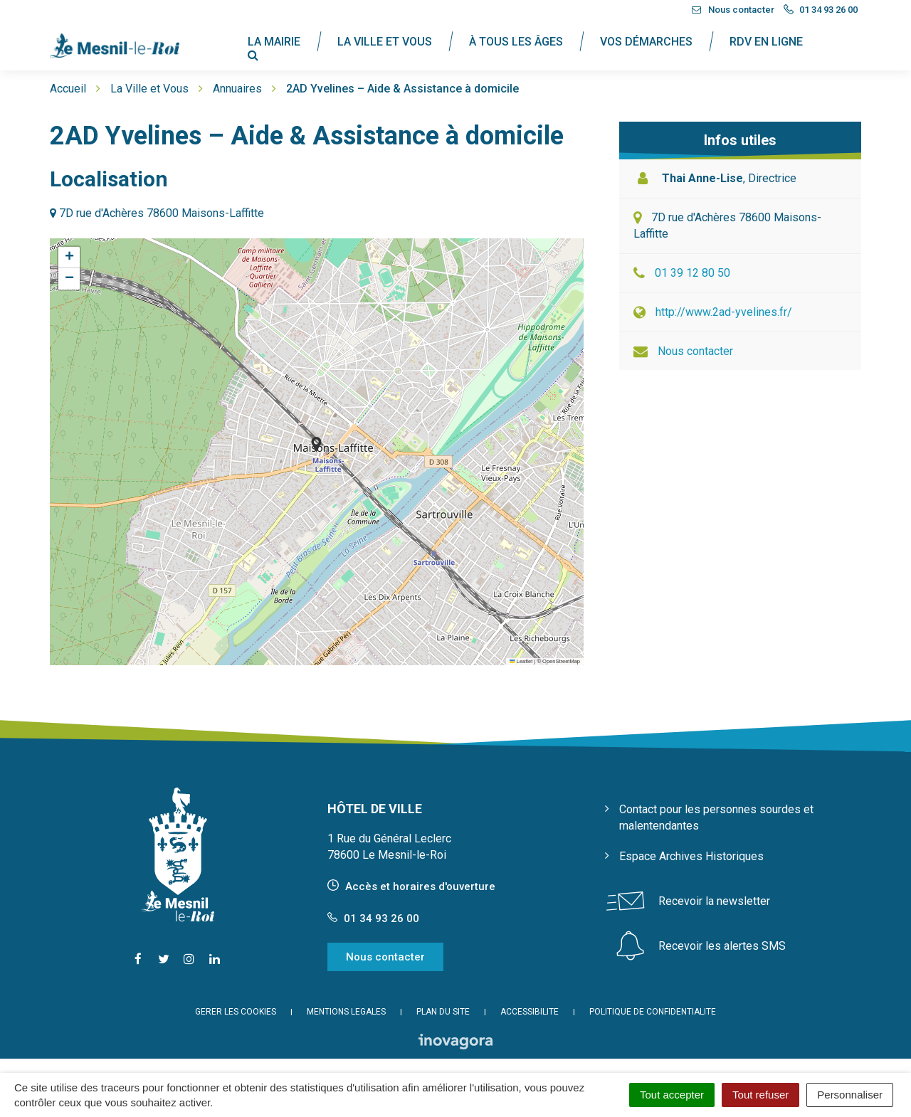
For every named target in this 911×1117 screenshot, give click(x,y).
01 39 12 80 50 (692, 273)
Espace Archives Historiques (691, 856)
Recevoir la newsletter (714, 901)
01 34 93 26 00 (373, 918)
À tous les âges (516, 42)
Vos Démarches (646, 42)
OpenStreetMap (561, 661)
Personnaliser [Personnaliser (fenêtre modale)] (850, 1095)
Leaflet (521, 661)
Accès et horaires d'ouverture (420, 886)
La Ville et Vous (384, 42)
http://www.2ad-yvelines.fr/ (723, 312)
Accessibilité (529, 1012)
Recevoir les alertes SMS (722, 946)
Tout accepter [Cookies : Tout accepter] (672, 1095)
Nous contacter (695, 351)
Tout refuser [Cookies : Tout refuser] (760, 1095)
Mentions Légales (346, 1012)
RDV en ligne (766, 42)
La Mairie (274, 42)
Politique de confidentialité (652, 1012)
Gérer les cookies (235, 1012)
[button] (316, 444)
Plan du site (443, 1012)
